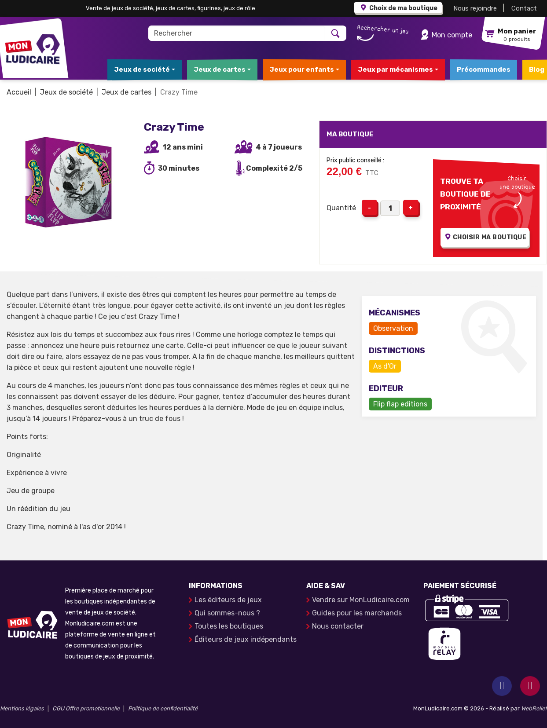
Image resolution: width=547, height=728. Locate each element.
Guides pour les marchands (357, 613)
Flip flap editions (400, 404)
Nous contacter (337, 626)
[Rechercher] (237, 33)
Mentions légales (22, 708)
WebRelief (534, 708)
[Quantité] (390, 208)
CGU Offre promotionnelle (86, 708)
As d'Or (384, 366)
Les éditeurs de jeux (228, 600)
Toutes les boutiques (229, 626)
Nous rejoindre (475, 8)
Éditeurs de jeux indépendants (246, 639)
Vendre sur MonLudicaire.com (361, 600)
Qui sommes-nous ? (227, 613)
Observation (393, 328)
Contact (524, 8)
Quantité (341, 208)
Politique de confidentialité (163, 708)
